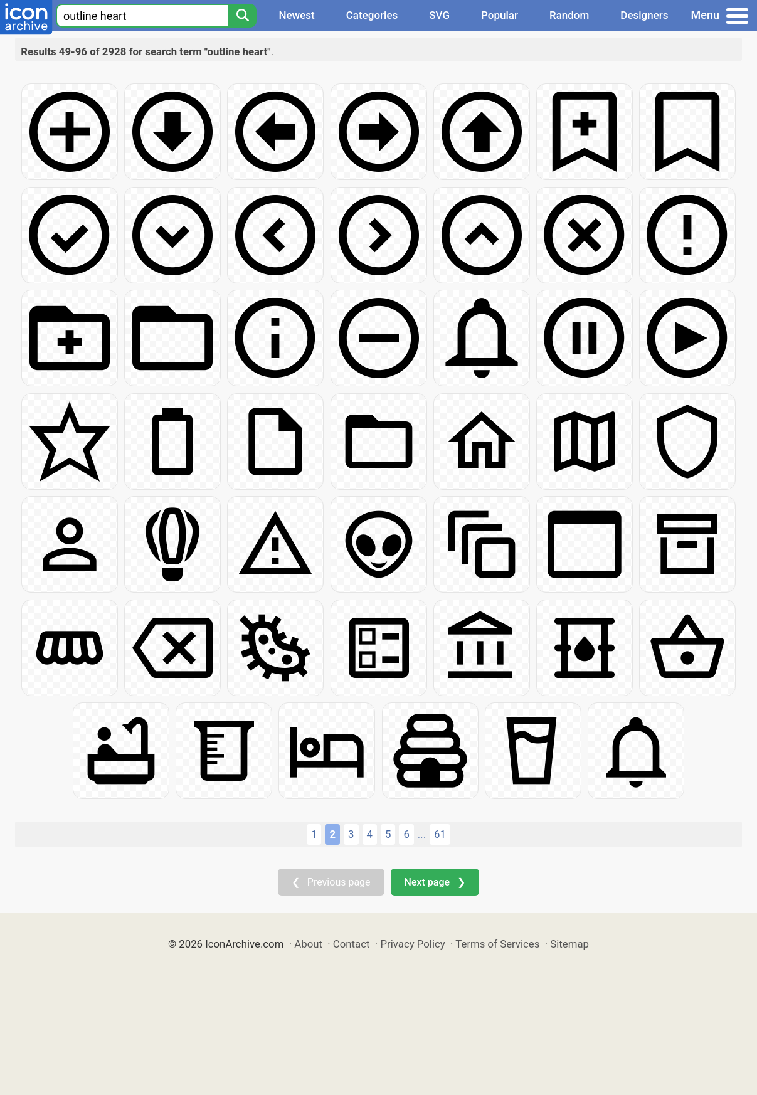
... (422, 834)
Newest (296, 15)
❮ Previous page (331, 882)
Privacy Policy (412, 944)
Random (569, 15)
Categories (372, 15)
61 (440, 834)
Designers (644, 15)
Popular (499, 15)
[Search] (242, 16)
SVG (439, 15)
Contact (351, 944)
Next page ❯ (435, 882)
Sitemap (569, 944)
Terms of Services (497, 944)
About (308, 944)
